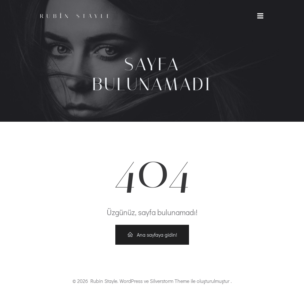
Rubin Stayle (76, 16)
